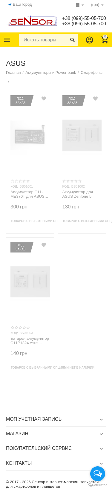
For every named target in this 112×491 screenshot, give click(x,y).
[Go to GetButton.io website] (97, 485)
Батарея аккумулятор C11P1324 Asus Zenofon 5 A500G (29, 341)
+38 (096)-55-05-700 (84, 23)
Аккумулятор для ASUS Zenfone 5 (77, 194)
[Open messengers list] (97, 473)
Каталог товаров (7, 40)
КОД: (14, 186)
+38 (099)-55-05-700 (84, 18)
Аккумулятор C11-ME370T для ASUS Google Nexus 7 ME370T (27, 194)
